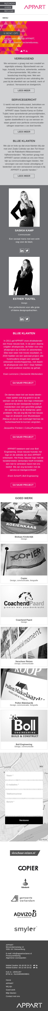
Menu (5, 18)
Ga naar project (23, 383)
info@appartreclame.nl (22, 953)
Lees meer (24, 90)
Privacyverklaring (13, 956)
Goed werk (24, 498)
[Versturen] (24, 820)
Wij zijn (9, 986)
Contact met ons (13, 996)
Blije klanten (24, 141)
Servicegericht (24, 99)
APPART (9, 983)
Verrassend (24, 58)
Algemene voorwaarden (16, 958)
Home (8, 980)
